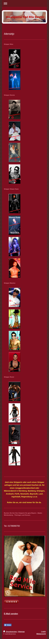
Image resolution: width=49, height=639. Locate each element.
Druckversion (10, 632)
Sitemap (21, 632)
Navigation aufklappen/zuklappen (24, 3)
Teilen (7, 625)
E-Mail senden (11, 614)
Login (43, 631)
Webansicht (41, 634)
